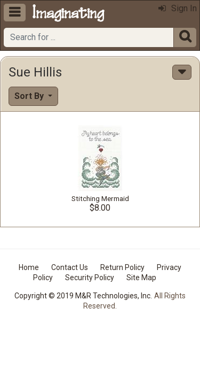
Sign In (177, 8)
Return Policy (122, 267)
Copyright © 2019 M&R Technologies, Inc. (83, 295)
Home (29, 267)
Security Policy (89, 277)
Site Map (141, 277)
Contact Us (69, 267)
